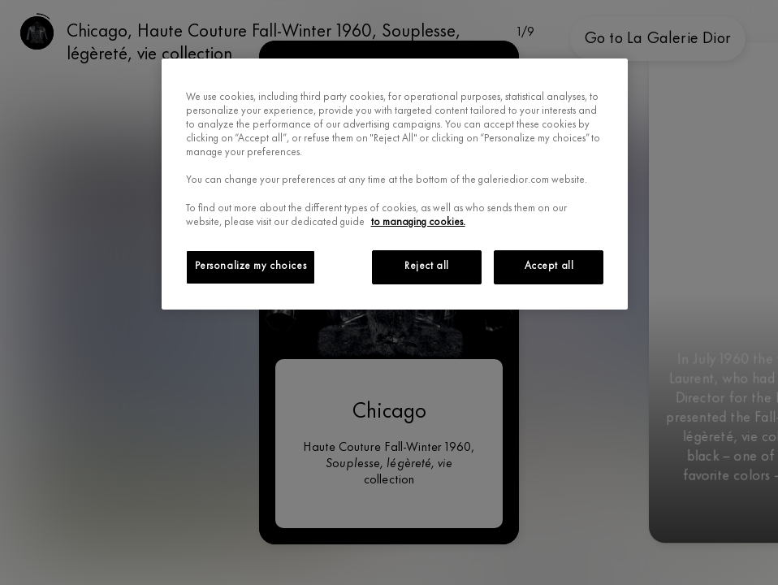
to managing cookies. (418, 223)
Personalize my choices (251, 266)
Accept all (549, 266)
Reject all (426, 266)
